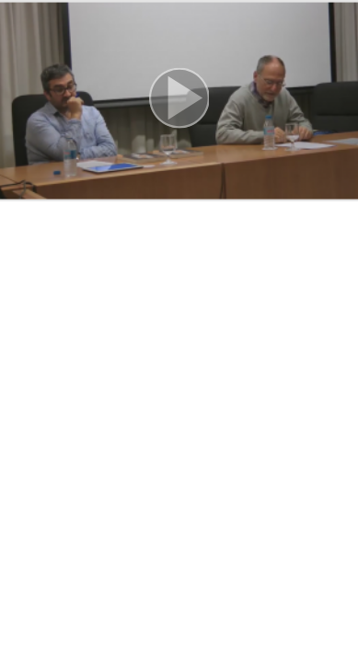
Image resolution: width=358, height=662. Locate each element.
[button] (179, 100)
